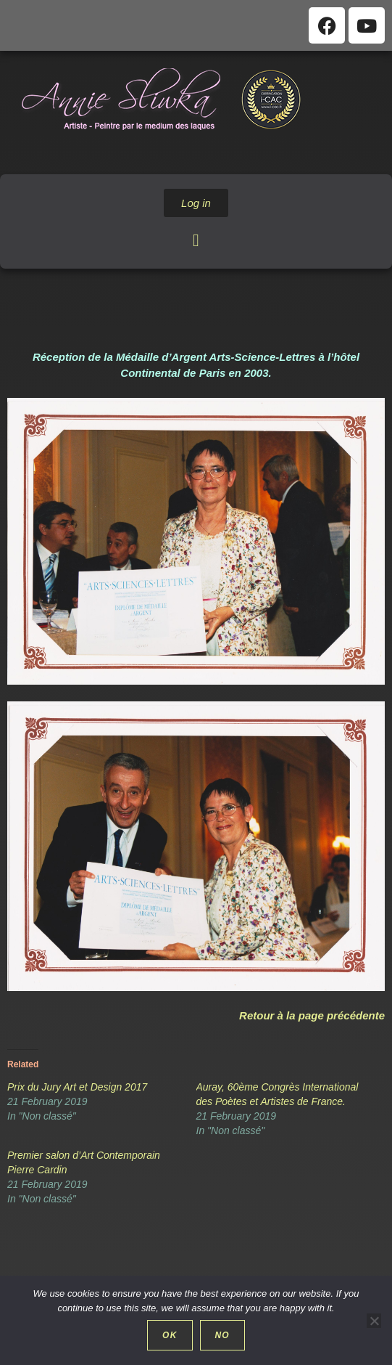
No (222, 1335)
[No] (374, 1320)
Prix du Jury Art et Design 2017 (77, 1087)
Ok (169, 1335)
